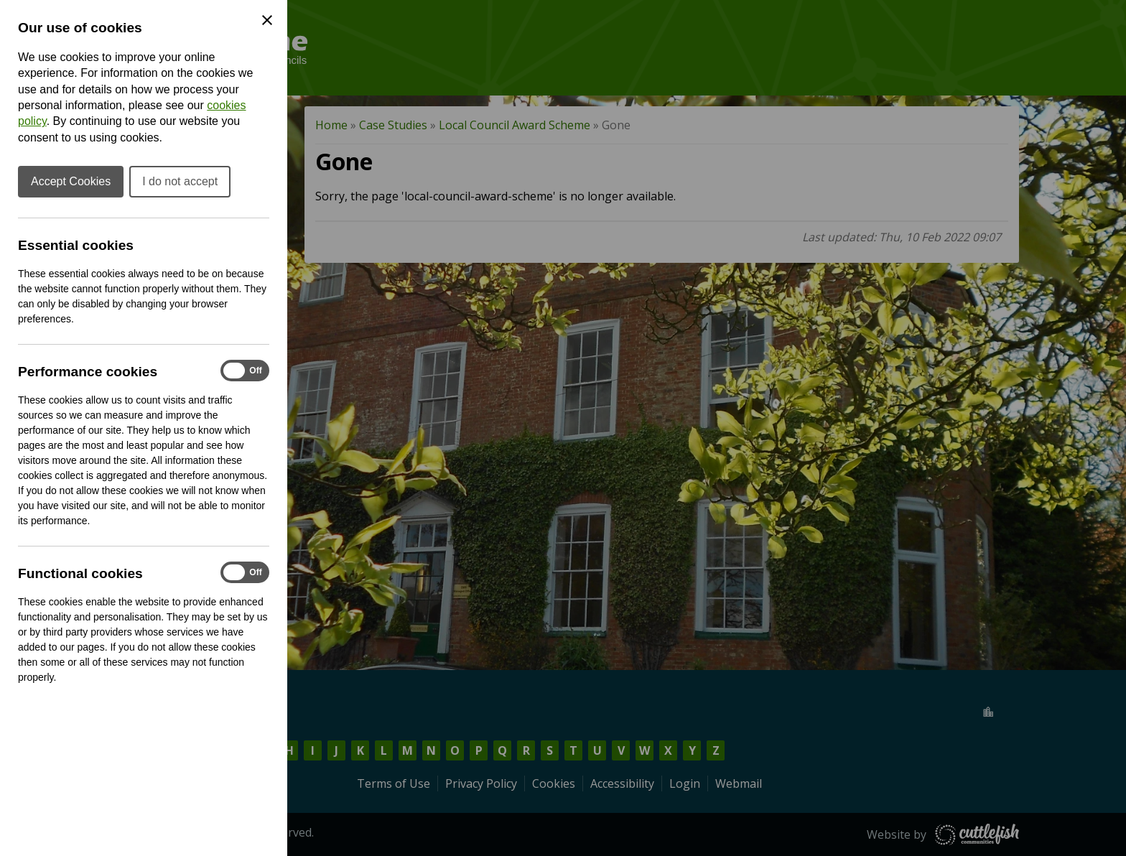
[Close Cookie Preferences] (267, 20)
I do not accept (180, 181)
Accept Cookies (71, 181)
